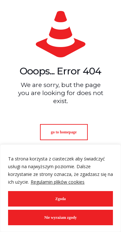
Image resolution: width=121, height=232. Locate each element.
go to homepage (64, 132)
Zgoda (60, 199)
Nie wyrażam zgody (60, 217)
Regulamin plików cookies (58, 182)
